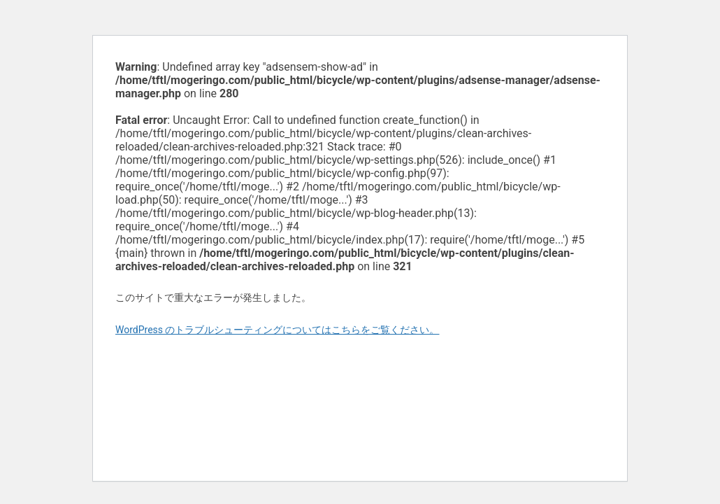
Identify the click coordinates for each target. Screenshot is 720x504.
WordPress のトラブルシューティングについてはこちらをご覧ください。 (277, 329)
